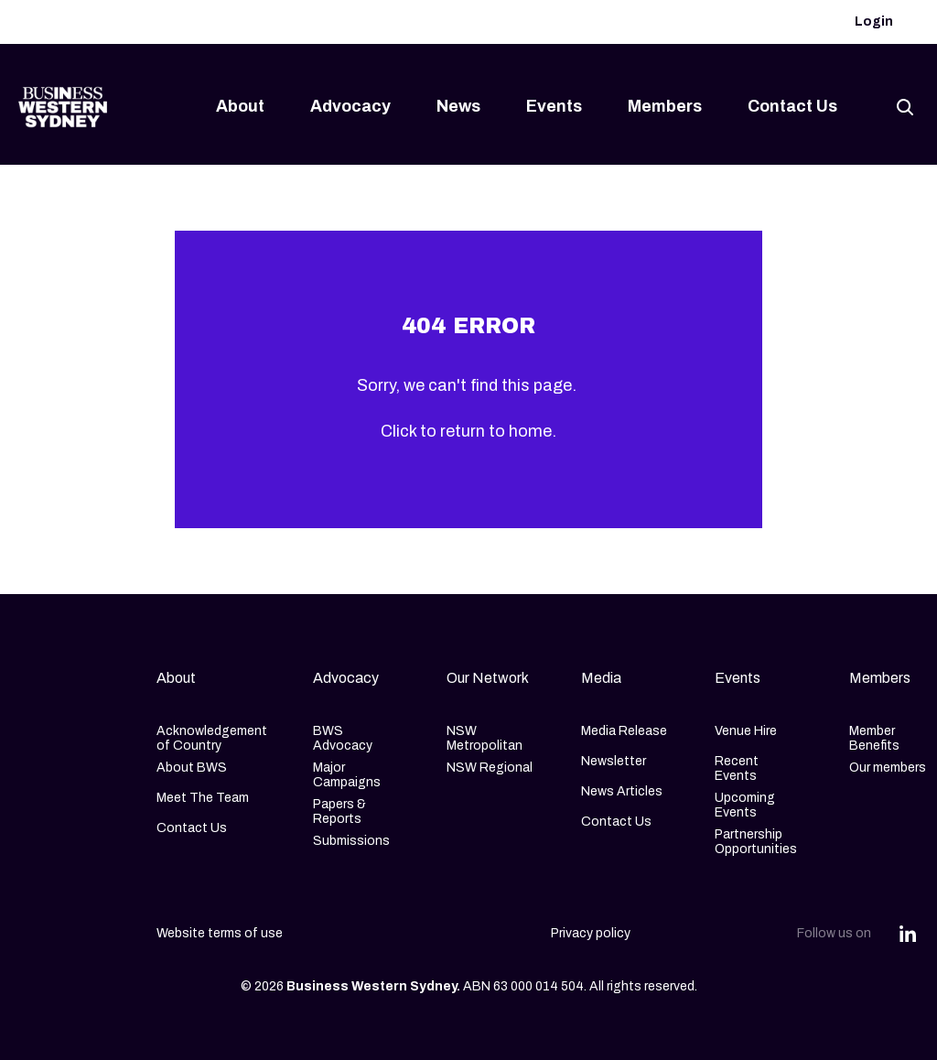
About (240, 106)
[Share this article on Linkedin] (907, 933)
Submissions (351, 841)
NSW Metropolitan (484, 738)
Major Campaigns (347, 775)
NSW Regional (490, 767)
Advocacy (350, 106)
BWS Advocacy (342, 738)
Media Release (624, 731)
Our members (887, 767)
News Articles (621, 791)
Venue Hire (746, 731)
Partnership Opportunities (756, 841)
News (458, 106)
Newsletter (613, 761)
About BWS (191, 767)
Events (554, 106)
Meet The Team (202, 798)
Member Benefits (874, 738)
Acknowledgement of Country (211, 738)
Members (665, 106)
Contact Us (792, 106)
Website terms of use (219, 933)
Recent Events (737, 768)
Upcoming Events (745, 805)
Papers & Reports (339, 811)
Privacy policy (590, 933)
